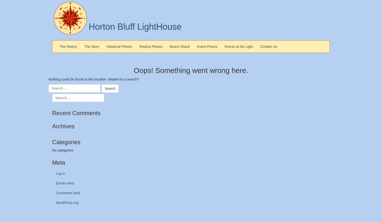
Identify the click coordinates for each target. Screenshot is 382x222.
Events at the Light (239, 47)
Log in (60, 173)
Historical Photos (119, 47)
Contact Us (268, 47)
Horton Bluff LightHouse (135, 27)
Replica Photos (150, 47)
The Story (92, 47)
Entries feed (65, 183)
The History (68, 47)
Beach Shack (180, 47)
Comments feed (68, 193)
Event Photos (207, 47)
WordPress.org (67, 203)
